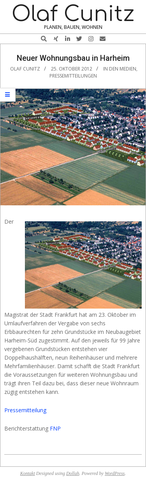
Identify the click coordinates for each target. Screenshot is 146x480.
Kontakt (27, 473)
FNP (55, 428)
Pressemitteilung (25, 410)
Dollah (72, 473)
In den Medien (119, 68)
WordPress (115, 473)
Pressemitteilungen (73, 75)
